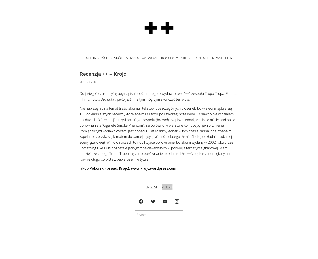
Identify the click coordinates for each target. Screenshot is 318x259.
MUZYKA (132, 58)
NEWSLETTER (222, 58)
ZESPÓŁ (116, 58)
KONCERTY (169, 58)
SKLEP (186, 58)
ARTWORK (150, 58)
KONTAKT (201, 58)
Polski (167, 187)
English (152, 187)
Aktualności (96, 58)
